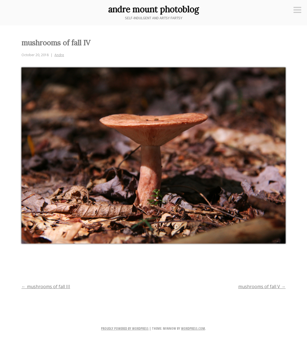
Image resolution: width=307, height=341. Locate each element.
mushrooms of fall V (262, 286)
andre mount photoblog (153, 9)
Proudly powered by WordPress (125, 328)
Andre (59, 55)
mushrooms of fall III (45, 286)
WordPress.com (193, 328)
